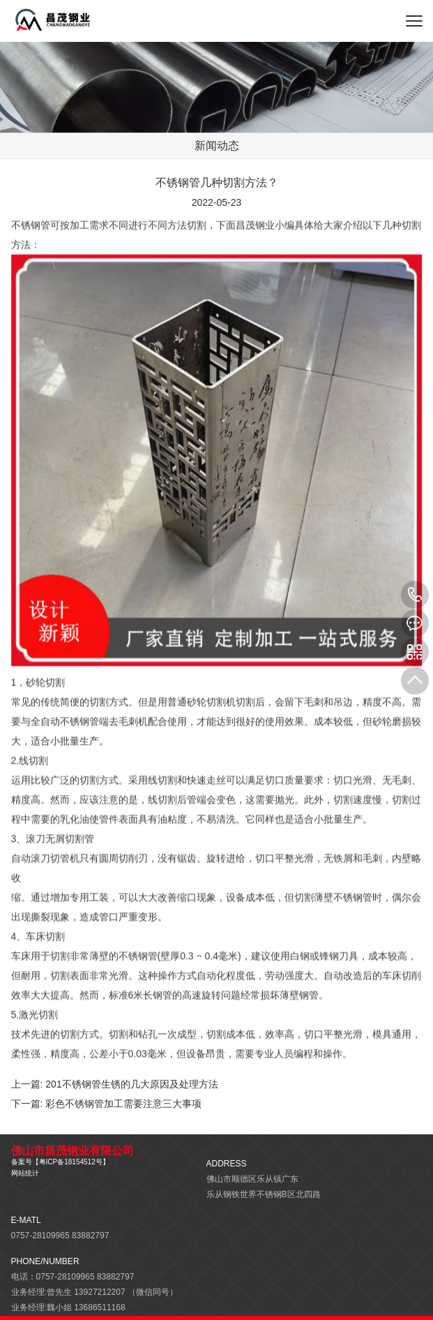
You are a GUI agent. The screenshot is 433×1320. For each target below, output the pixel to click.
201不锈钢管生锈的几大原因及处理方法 (131, 1084)
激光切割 (40, 1020)
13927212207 (415, 595)
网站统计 (25, 1173)
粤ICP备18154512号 (70, 1162)
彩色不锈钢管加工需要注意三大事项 (123, 1103)
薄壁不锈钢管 (343, 903)
